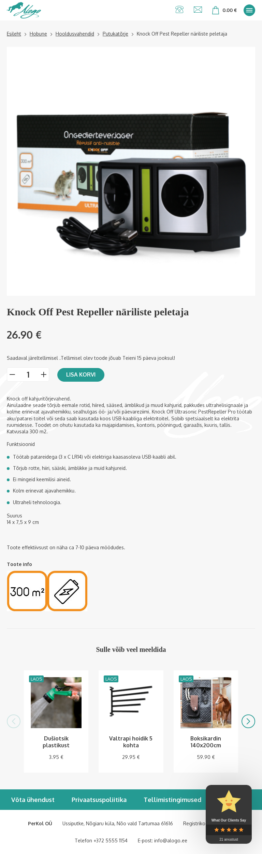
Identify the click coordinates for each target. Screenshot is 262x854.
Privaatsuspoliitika (99, 799)
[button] (13, 721)
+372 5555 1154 (110, 840)
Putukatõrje (115, 34)
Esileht (14, 34)
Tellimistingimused (172, 799)
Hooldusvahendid (75, 34)
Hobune (38, 34)
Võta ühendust (33, 799)
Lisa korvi (81, 374)
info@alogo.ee (170, 840)
